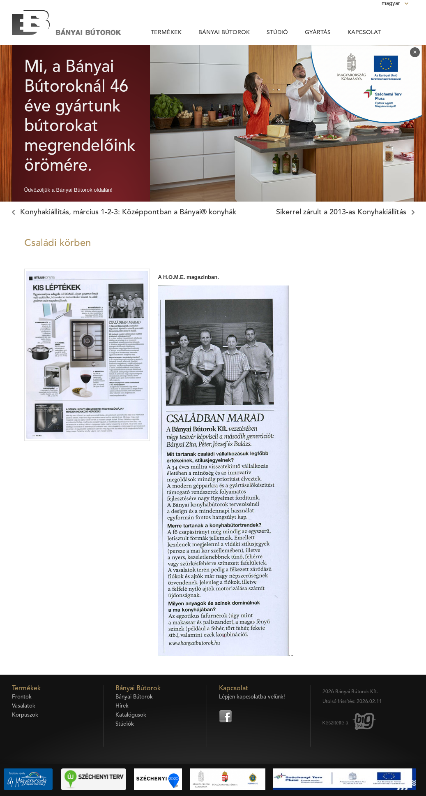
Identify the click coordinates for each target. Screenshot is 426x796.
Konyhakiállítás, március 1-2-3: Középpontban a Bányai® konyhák (128, 212)
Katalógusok (130, 715)
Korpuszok (25, 715)
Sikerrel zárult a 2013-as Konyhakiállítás (341, 212)
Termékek (166, 32)
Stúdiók (124, 724)
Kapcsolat (364, 32)
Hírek (122, 706)
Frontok (22, 697)
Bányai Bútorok (224, 32)
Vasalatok (23, 706)
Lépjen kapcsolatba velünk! (252, 697)
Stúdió (277, 32)
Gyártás (318, 32)
